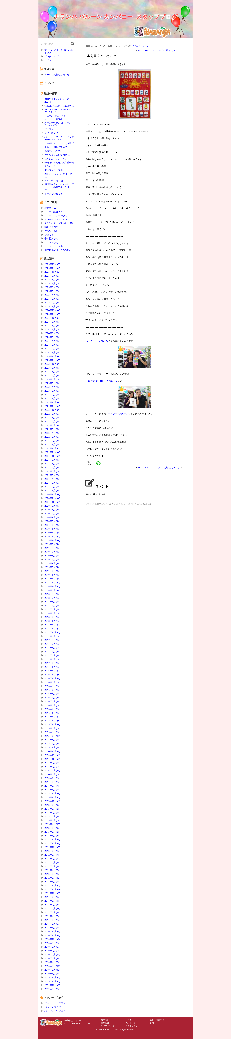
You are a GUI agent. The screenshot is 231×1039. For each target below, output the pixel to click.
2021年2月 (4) (51, 486)
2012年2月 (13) (52, 877)
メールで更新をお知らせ (56, 74)
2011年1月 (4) (51, 927)
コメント (48, 60)
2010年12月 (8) (52, 931)
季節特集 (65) (51, 238)
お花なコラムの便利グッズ (58, 154)
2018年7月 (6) (51, 597)
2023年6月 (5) (51, 379)
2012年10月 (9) (52, 846)
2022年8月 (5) (51, 417)
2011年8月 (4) (51, 900)
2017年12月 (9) (52, 624)
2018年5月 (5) (51, 605)
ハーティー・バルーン (97, 341)
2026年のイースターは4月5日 (59, 143)
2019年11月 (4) (52, 536)
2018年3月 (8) (51, 613)
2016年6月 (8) (51, 693)
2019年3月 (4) (51, 567)
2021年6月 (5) (51, 471)
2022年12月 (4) (52, 402)
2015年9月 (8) (51, 728)
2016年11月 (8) (52, 674)
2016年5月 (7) (51, 697)
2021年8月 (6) (51, 463)
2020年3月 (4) (51, 521)
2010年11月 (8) (52, 935)
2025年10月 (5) (52, 271)
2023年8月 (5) (51, 371)
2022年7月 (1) (51, 421)
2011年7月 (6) (51, 904)
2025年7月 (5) (51, 283)
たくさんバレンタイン (55, 158)
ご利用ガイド (131, 1023)
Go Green (143, 50)
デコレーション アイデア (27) (59, 219)
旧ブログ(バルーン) (140, 46)
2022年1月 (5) (51, 444)
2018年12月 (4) (52, 578)
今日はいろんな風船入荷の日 (59, 162)
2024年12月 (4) (52, 310)
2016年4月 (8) (51, 701)
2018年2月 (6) (51, 616)
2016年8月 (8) (51, 685)
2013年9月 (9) (51, 804)
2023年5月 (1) (51, 383)
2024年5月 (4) (51, 337)
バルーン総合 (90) (53, 211)
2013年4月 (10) (52, 823)
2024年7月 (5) (51, 329)
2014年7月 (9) (51, 766)
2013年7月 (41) (52, 812)
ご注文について (108, 1026)
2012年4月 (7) (51, 869)
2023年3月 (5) (51, 390)
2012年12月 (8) (52, 839)
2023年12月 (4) (52, 356)
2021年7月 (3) (51, 467)
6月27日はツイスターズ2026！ (56, 100)
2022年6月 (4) (51, 425)
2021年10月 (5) (52, 455)
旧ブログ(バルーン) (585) (57, 249)
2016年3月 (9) (51, 705)
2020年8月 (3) (51, 509)
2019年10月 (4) (52, 540)
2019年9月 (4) (51, 544)
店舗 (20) (48, 234)
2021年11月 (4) (52, 452)
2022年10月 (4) (52, 409)
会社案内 (129, 1020)
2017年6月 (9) (51, 647)
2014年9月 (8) (51, 762)
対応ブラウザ (131, 1026)
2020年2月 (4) (51, 524)
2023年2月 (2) (51, 394)
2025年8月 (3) (51, 279)
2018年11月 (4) (52, 582)
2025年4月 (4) (51, 294)
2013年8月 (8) (51, 808)
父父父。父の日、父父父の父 (59, 105)
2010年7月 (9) (51, 950)
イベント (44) (51, 242)
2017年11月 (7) (52, 628)
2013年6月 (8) (51, 816)
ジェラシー (50, 129)
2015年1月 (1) (51, 747)
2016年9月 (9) (51, 682)
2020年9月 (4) (51, 505)
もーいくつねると (53, 193)
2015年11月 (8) (52, 720)
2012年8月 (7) (51, 854)
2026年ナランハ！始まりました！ (59, 175)
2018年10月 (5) (52, 586)
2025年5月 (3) (51, 290)
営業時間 (105, 1023)
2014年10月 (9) (52, 758)
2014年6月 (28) (52, 770)
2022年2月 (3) (51, 440)
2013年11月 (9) (52, 797)
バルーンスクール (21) (55, 215)
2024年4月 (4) (51, 340)
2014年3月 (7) (51, 781)
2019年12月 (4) (52, 532)
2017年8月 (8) (51, 639)
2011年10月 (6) (52, 892)
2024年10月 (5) (52, 317)
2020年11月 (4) (52, 498)
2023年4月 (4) (51, 386)
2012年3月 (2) (51, 873)
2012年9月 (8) (51, 850)
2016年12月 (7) (52, 670)
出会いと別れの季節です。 (58, 147)
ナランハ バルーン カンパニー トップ (59, 51)
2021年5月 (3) (51, 475)
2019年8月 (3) (51, 547)
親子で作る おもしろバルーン (103, 380)
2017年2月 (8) (51, 662)
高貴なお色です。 (53, 150)
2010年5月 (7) (51, 958)
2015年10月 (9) (52, 724)
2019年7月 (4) (51, 551)
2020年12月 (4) (52, 494)
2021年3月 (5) (51, 482)
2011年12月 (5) (52, 885)
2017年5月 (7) (51, 651)
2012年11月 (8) (52, 843)
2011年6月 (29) (52, 908)
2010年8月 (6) (51, 946)
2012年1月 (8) (51, 881)
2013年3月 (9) (51, 827)
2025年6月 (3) (51, 287)
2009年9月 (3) (51, 988)
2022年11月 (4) (52, 406)
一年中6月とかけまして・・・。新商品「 (55, 117)
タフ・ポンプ (51, 132)
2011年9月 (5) (51, 896)
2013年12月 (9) (52, 793)
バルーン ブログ (52, 1006)
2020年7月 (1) (51, 513)
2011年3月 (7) (51, 919)
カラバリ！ (50, 166)
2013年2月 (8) (51, 831)
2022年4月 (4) (51, 432)
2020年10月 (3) (52, 501)
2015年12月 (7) (52, 716)
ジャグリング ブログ (54, 1003)
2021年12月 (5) (52, 448)
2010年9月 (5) (51, 942)
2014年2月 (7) (51, 785)
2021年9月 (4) (51, 459)
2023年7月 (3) (51, 375)
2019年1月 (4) (51, 574)
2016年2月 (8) (51, 708)
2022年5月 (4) (51, 429)
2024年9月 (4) (51, 321)
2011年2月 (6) (51, 923)
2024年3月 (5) (51, 344)
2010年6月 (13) (52, 954)
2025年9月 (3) (51, 275)
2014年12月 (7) (52, 751)
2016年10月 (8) (52, 678)
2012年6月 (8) (51, 862)
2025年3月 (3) (51, 298)
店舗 (152, 1023)
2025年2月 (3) (51, 302)
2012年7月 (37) (52, 858)
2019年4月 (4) (51, 563)
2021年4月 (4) (51, 478)
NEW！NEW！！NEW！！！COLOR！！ (58, 111)
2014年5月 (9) (51, 774)
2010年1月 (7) (51, 973)
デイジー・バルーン (118, 413)
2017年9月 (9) (51, 636)
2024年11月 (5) (52, 314)
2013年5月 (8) (51, 820)
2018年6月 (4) (51, 601)
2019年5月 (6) (51, 559)
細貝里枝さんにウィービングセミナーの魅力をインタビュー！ (59, 187)
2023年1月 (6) (51, 398)
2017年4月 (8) (51, 655)
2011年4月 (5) (51, 915)
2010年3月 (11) (52, 965)
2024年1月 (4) (51, 352)
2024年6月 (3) (51, 333)
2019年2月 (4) (51, 570)
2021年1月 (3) (51, 490)
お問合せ (105, 1020)
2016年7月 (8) (51, 689)
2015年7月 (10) (52, 735)
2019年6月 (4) (51, 555)
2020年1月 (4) (51, 528)
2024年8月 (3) (51, 325)
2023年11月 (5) (52, 360)
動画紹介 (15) (51, 226)
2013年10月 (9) (52, 800)
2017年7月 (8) (51, 643)
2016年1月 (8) (51, 712)
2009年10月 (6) (52, 985)
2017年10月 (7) (52, 632)
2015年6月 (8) (51, 739)
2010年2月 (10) (52, 969)
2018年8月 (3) (51, 593)
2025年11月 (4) (52, 267)
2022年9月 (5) (51, 413)
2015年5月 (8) (51, 743)
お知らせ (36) (51, 230)
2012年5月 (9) (51, 866)
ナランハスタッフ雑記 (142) (58, 223)
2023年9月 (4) (51, 367)
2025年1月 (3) (51, 306)
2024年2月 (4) (51, 348)
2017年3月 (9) (51, 659)
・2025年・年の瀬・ (54, 180)
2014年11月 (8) (52, 754)
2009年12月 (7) (52, 977)
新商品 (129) (50, 207)
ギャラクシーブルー (54, 170)
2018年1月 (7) (51, 620)
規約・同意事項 (157, 1020)
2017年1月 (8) (51, 666)
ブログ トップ (51, 56)
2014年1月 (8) (51, 789)
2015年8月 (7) (51, 731)
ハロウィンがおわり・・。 (166, 50)
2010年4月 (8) (51, 962)
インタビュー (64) (53, 246)
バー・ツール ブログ (54, 1010)
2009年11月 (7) (52, 981)
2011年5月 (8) (51, 912)
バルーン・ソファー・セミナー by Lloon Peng (59, 138)
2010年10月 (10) (52, 938)
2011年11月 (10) (52, 889)
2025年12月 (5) (52, 264)
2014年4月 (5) (51, 777)
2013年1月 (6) (51, 835)
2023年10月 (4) (52, 363)
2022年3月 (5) (51, 436)
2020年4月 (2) (51, 517)
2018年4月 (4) (51, 609)
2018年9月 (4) (51, 590)
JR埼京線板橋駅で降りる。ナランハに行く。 (59, 124)
